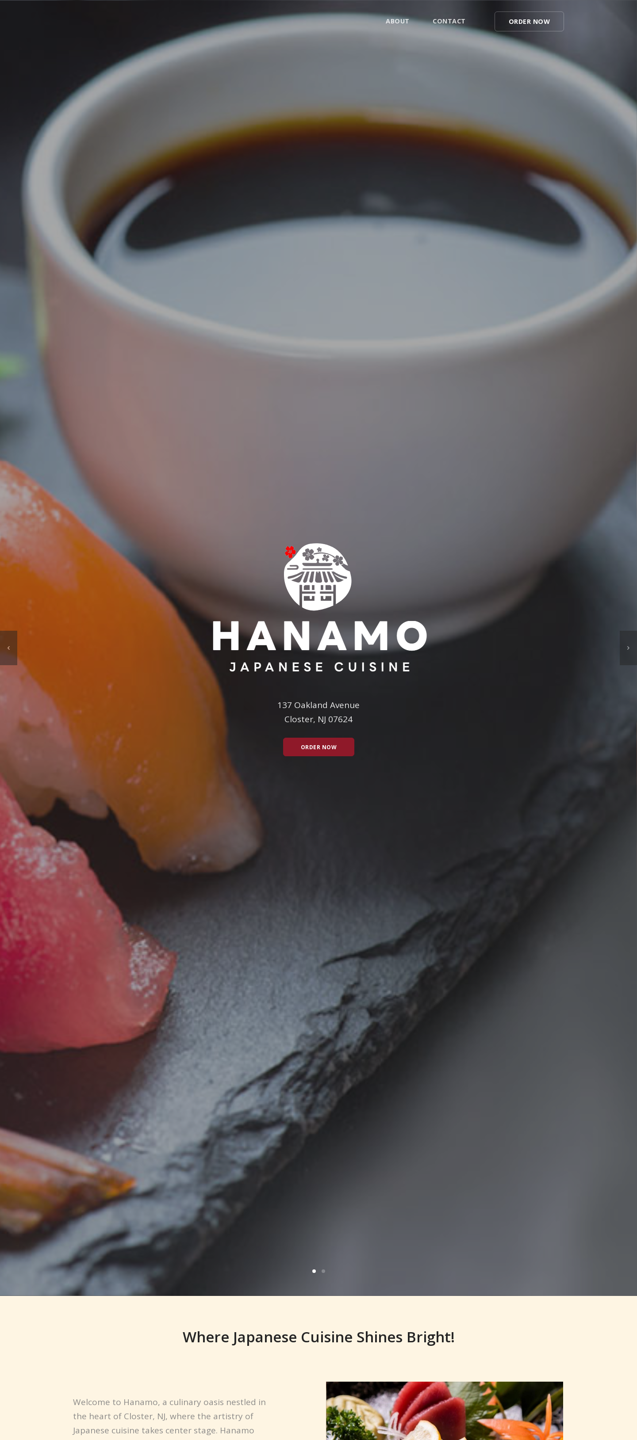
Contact (449, 21)
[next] (628, 648)
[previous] (8, 648)
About (398, 21)
